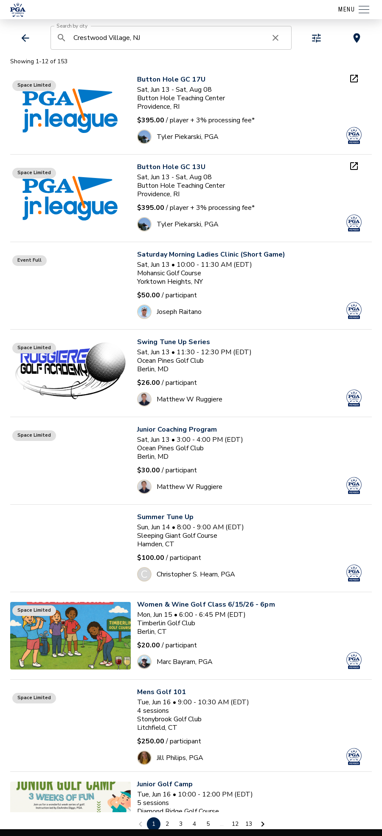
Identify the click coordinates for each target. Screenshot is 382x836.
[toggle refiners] (316, 38)
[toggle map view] (356, 38)
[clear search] (275, 38)
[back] (25, 38)
